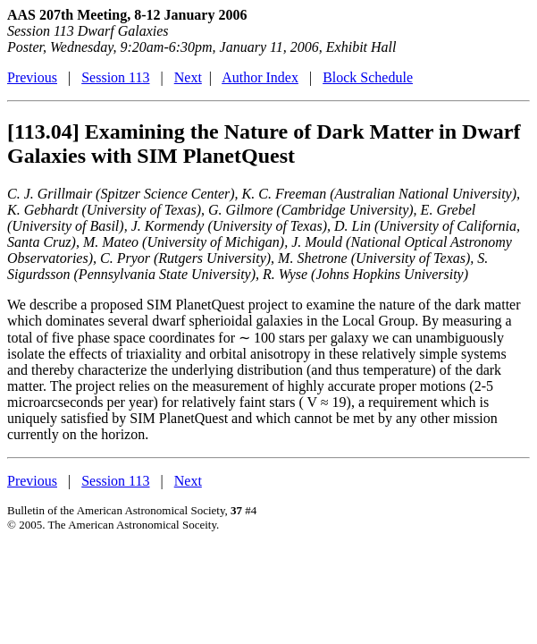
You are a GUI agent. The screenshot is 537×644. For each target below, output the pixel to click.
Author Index (260, 77)
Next (188, 77)
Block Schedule (368, 77)
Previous (32, 77)
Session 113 (115, 77)
